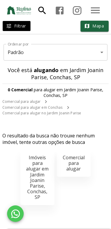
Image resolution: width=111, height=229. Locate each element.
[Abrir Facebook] (59, 10)
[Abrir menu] (95, 10)
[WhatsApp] (15, 213)
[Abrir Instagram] (77, 10)
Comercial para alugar (21, 101)
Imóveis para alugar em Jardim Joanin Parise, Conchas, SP (37, 177)
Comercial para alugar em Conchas (32, 107)
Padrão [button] (16, 52)
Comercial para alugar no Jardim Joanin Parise (41, 113)
